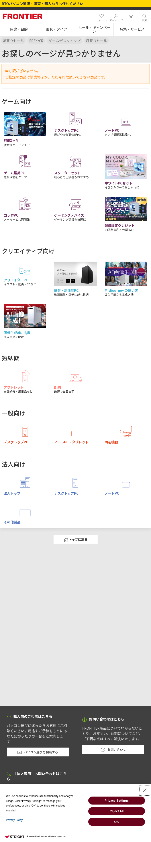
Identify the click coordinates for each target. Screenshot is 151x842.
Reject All (117, 811)
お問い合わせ (113, 749)
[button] (19, 29)
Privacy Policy (14, 820)
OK (116, 822)
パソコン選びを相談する (37, 752)
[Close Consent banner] (145, 790)
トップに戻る (75, 539)
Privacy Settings (116, 800)
